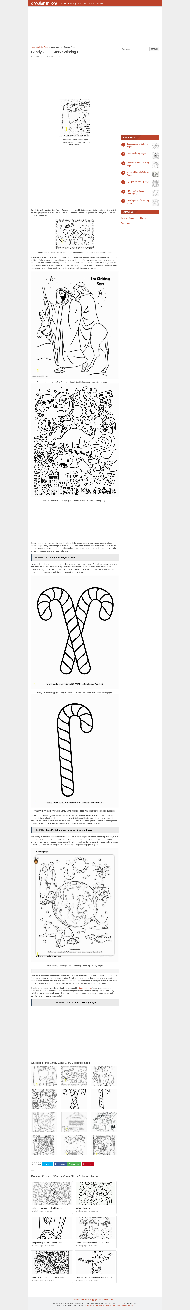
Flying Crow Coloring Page (138, 181)
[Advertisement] (95, 27)
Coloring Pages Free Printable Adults (47, 1208)
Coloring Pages (75, 3)
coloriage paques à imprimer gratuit (108, 1305)
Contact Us (85, 1299)
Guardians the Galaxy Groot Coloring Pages (94, 1277)
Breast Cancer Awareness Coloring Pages (93, 1243)
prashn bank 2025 (128, 1305)
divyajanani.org (44, 3)
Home (63, 3)
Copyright (93, 1299)
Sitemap (77, 1299)
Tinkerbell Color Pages (85, 1208)
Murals (100, 3)
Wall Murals (89, 3)
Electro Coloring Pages (136, 153)
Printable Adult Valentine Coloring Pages (48, 1277)
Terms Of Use (103, 1299)
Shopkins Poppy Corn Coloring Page (47, 1243)
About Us (112, 1299)
